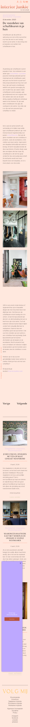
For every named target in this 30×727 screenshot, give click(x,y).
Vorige (6, 403)
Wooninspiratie (9, 15)
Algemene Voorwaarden (15, 709)
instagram (1, 375)
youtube (1, 358)
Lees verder (15, 497)
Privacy (15, 713)
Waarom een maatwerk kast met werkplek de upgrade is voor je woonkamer (15, 537)
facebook (1, 366)
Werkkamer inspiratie (15, 528)
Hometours (15, 699)
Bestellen (11, 619)
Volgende (22, 403)
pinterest (1, 350)
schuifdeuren (12, 135)
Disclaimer (15, 711)
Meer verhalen (15, 673)
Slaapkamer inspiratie (15, 448)
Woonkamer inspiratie (12, 16)
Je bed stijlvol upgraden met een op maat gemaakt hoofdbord (15, 456)
